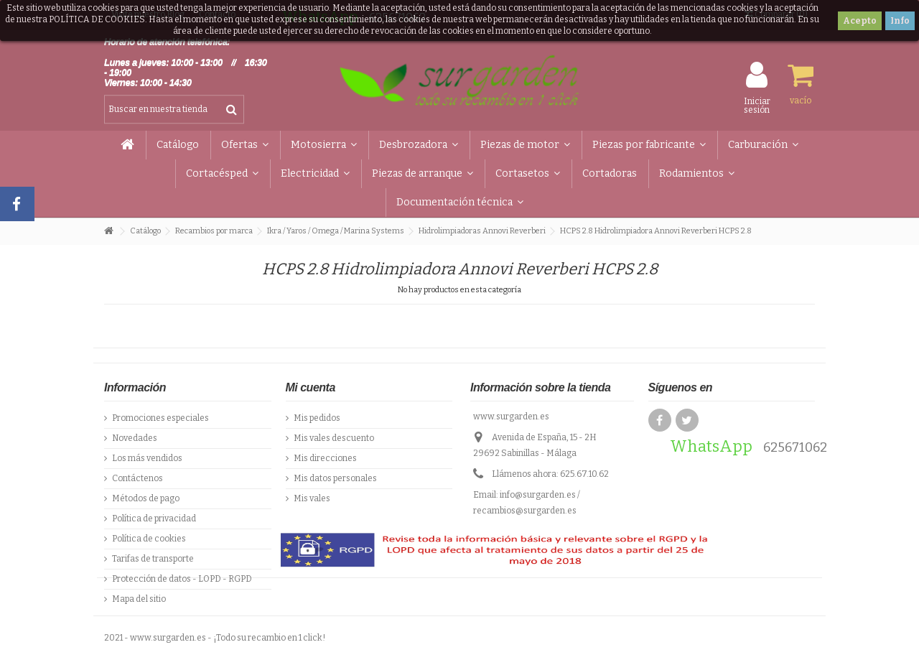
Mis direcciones (325, 458)
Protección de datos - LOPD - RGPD (182, 579)
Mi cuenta (310, 387)
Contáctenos (137, 478)
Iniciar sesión (757, 105)
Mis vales (312, 498)
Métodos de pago (145, 498)
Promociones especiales (160, 418)
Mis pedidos (317, 418)
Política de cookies (149, 539)
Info (900, 21)
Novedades (134, 438)
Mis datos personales (335, 478)
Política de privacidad (154, 518)
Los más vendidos (147, 458)
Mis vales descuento (334, 438)
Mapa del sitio (139, 599)
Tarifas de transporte (153, 559)
